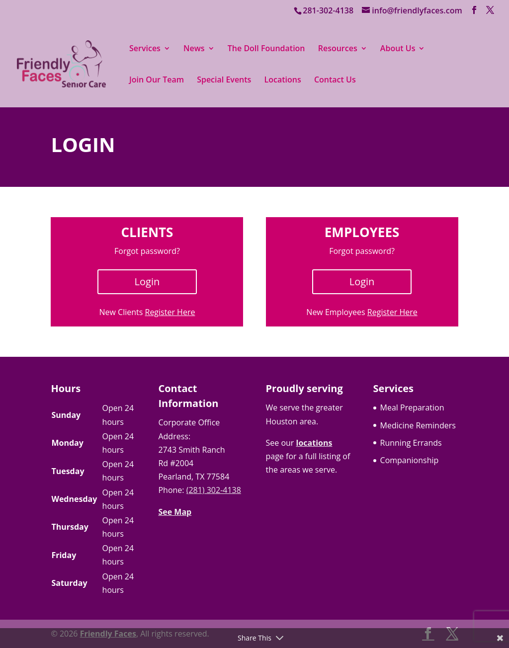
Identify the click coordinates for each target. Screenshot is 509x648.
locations (314, 442)
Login (147, 281)
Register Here (170, 312)
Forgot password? (147, 250)
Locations (282, 80)
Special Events (224, 80)
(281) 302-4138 (213, 490)
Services (145, 49)
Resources (337, 49)
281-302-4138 (328, 10)
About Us (398, 49)
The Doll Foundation (266, 49)
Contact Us (335, 80)
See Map (174, 511)
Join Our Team (156, 80)
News (194, 49)
